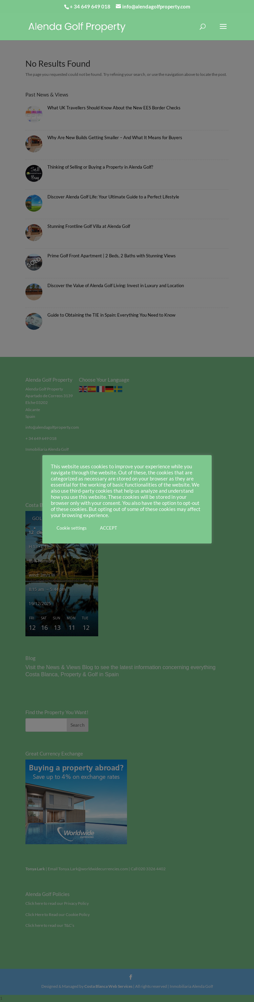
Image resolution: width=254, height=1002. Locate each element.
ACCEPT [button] (108, 528)
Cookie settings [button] (72, 528)
